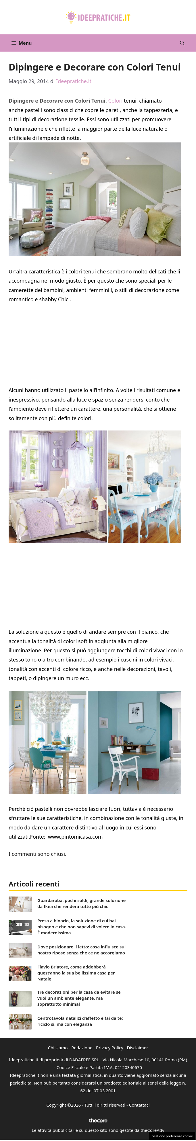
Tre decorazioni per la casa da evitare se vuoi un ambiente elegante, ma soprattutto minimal (79, 998)
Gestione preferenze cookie (172, 1136)
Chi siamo (58, 1047)
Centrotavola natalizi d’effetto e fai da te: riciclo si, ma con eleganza (80, 1021)
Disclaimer (137, 1047)
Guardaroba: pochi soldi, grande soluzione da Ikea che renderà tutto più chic (81, 903)
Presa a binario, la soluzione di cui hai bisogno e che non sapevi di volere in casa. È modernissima (81, 926)
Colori (115, 100)
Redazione (81, 1047)
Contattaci (139, 1105)
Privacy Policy (109, 1047)
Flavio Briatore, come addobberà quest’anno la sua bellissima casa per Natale (76, 973)
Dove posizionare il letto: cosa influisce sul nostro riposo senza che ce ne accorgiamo (81, 950)
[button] (182, 43)
